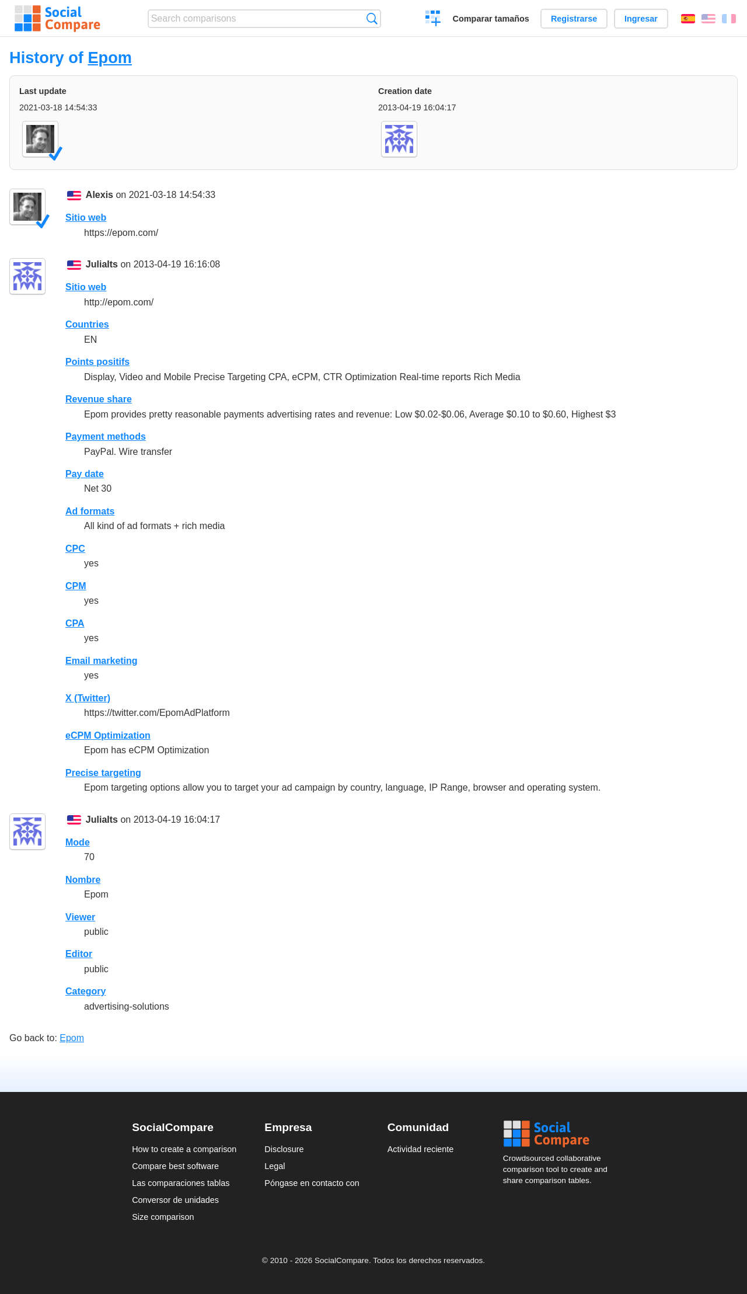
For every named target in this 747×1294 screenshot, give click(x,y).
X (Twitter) (87, 698)
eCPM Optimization (108, 735)
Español (688, 18)
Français (729, 18)
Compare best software (175, 1166)
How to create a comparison (184, 1149)
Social (559, 1134)
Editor (78, 954)
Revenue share (98, 399)
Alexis (99, 195)
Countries (87, 324)
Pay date (84, 474)
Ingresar (641, 18)
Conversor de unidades (175, 1200)
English (708, 18)
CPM (75, 586)
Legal (274, 1166)
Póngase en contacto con (311, 1183)
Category (85, 991)
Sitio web (85, 217)
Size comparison (163, 1217)
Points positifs (97, 362)
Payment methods (105, 436)
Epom (110, 57)
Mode (77, 842)
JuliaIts (102, 264)
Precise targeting (103, 773)
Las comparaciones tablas (180, 1183)
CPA (75, 623)
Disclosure (283, 1149)
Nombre (82, 880)
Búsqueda (372, 18)
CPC (75, 549)
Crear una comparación (433, 19)
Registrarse (574, 18)
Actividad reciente (421, 1149)
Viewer (80, 917)
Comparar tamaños (491, 18)
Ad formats (89, 511)
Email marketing (101, 661)
